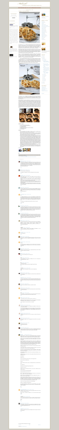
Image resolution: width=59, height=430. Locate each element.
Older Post (39, 424)
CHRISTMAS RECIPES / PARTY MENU (36, 7)
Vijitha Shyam (22, 277)
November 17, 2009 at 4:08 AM (25, 205)
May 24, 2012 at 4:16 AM (25, 408)
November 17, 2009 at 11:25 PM (25, 292)
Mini (21, 248)
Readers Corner (43, 36)
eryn (21, 327)
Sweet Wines (43, 39)
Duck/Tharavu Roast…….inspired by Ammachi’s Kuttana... (45, 72)
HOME (19, 7)
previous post (23, 44)
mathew (21, 297)
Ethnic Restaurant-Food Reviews (45, 26)
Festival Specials (43, 27)
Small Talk (21, 175)
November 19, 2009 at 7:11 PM (25, 327)
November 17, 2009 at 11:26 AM (26, 253)
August (44, 76)
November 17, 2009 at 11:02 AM (25, 248)
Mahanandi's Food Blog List (45, 90)
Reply (21, 167)
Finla (21, 187)
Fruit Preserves (43, 29)
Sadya (42, 38)
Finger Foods (43, 28)
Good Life (21, 408)
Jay (20, 205)
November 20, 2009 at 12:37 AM (27, 334)
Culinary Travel (43, 24)
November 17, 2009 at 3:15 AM (27, 194)
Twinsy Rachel (22, 194)
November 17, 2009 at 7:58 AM (26, 232)
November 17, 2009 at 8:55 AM (25, 236)
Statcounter (43, 93)
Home (29, 424)
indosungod (21, 232)
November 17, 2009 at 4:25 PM (27, 277)
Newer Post (20, 424)
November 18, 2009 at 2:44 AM (26, 297)
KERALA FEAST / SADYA (28, 7)
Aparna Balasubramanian (23, 389)
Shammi (21, 253)
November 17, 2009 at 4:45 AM (26, 227)
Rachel (21, 236)
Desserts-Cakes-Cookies (44, 25)
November (44, 60)
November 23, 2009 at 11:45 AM (30, 389)
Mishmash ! (21, 334)
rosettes (24, 59)
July (43, 77)
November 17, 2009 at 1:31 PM (25, 257)
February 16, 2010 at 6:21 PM (26, 396)
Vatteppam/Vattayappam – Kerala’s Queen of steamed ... (46, 62)
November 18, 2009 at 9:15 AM (26, 313)
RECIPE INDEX (22, 7)
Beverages (43, 21)
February (44, 79)
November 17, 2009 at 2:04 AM (26, 175)
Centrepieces (43, 22)
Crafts (42, 23)
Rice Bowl (43, 37)
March (44, 78)
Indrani (21, 220)
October (44, 74)
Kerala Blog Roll (43, 89)
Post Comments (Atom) (24, 426)
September (44, 75)
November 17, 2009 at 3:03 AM (25, 187)
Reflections (21, 313)
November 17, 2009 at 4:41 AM (25, 220)
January (44, 80)
